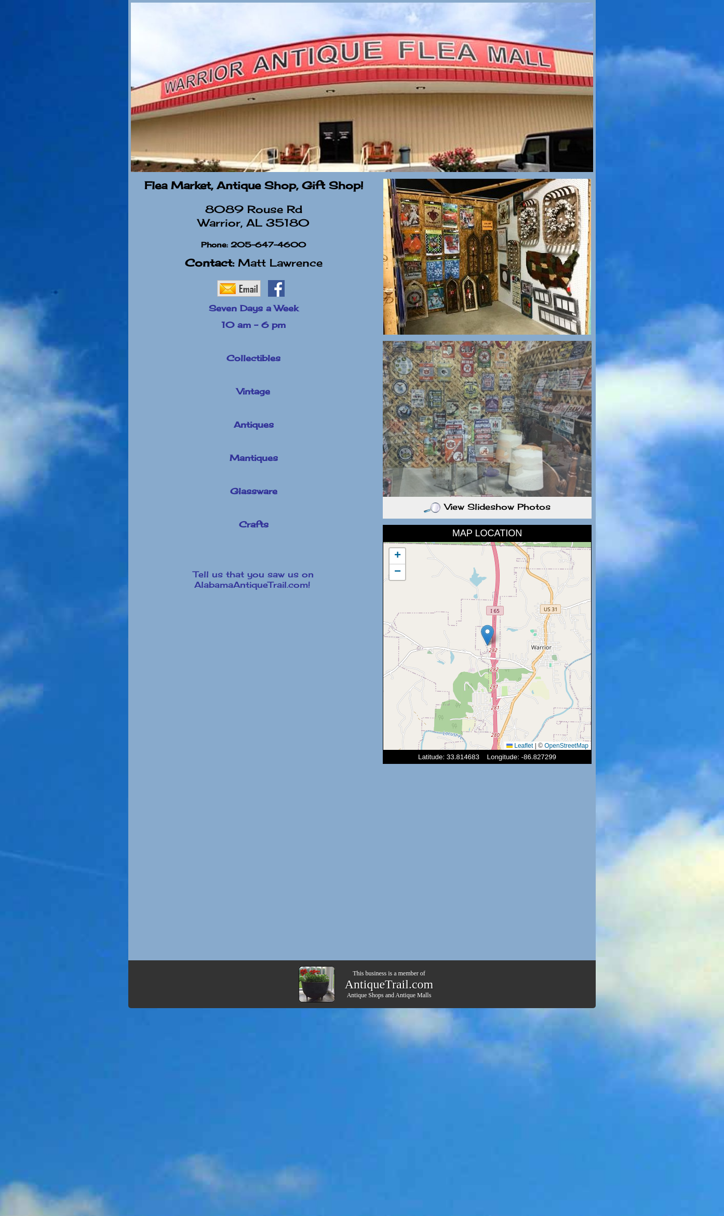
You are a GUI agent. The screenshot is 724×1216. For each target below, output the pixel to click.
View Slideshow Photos (487, 506)
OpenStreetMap (566, 745)
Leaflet (519, 745)
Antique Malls (413, 995)
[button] (487, 635)
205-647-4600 (268, 244)
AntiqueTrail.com (389, 984)
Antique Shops (365, 995)
